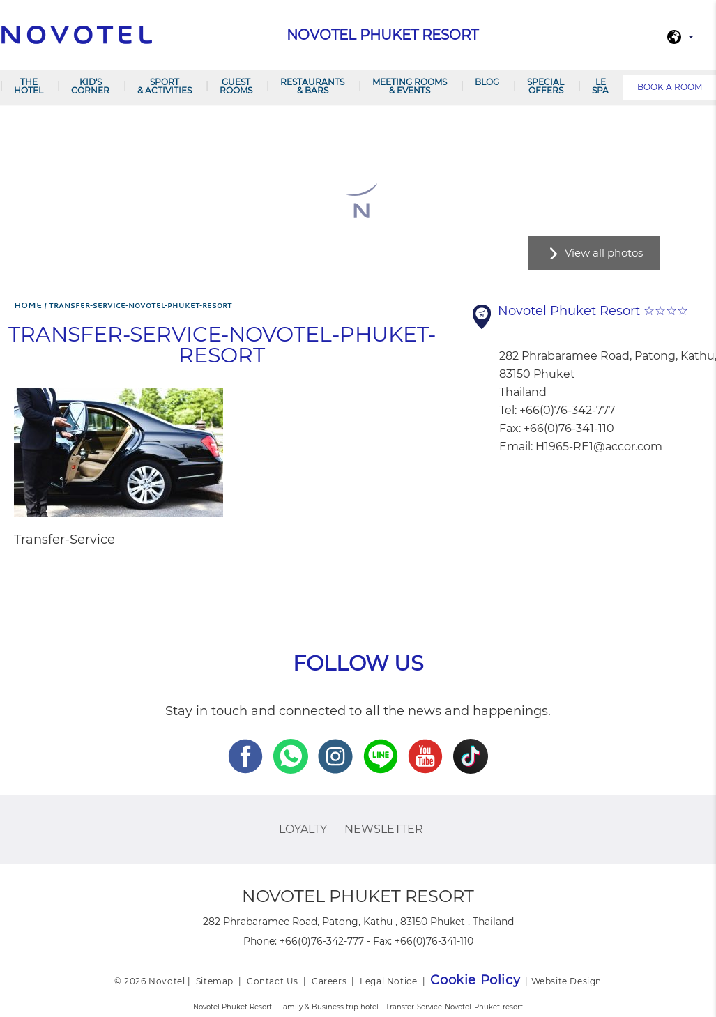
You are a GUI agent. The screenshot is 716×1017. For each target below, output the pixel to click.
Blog (487, 82)
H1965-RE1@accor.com (598, 446)
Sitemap (215, 981)
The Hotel (28, 86)
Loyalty (303, 829)
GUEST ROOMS (236, 86)
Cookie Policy (475, 980)
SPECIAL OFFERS (545, 86)
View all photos (604, 252)
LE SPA (600, 86)
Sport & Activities (164, 86)
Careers (329, 981)
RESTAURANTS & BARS (312, 86)
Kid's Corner (90, 86)
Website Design (566, 981)
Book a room (669, 87)
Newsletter (383, 829)
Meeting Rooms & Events (409, 86)
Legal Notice (388, 981)
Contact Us (272, 981)
